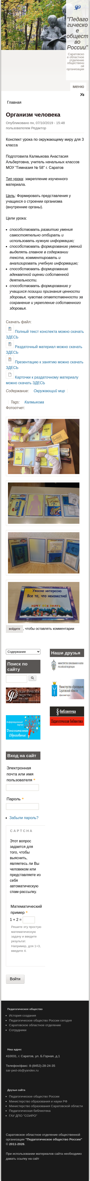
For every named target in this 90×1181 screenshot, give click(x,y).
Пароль (15, 799)
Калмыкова (34, 402)
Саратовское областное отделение (35, 1025)
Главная (14, 102)
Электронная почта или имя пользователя (21, 774)
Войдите (14, 628)
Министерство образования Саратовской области (46, 1106)
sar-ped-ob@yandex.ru (22, 1070)
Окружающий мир (49, 391)
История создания (22, 1015)
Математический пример (26, 909)
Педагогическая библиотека (30, 1111)
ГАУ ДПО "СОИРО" (23, 1115)
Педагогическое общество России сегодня (40, 1020)
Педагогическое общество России (34, 1096)
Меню (78, 86)
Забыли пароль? (24, 818)
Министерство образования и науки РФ (38, 1101)
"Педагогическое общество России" (77, 33)
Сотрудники (18, 1030)
